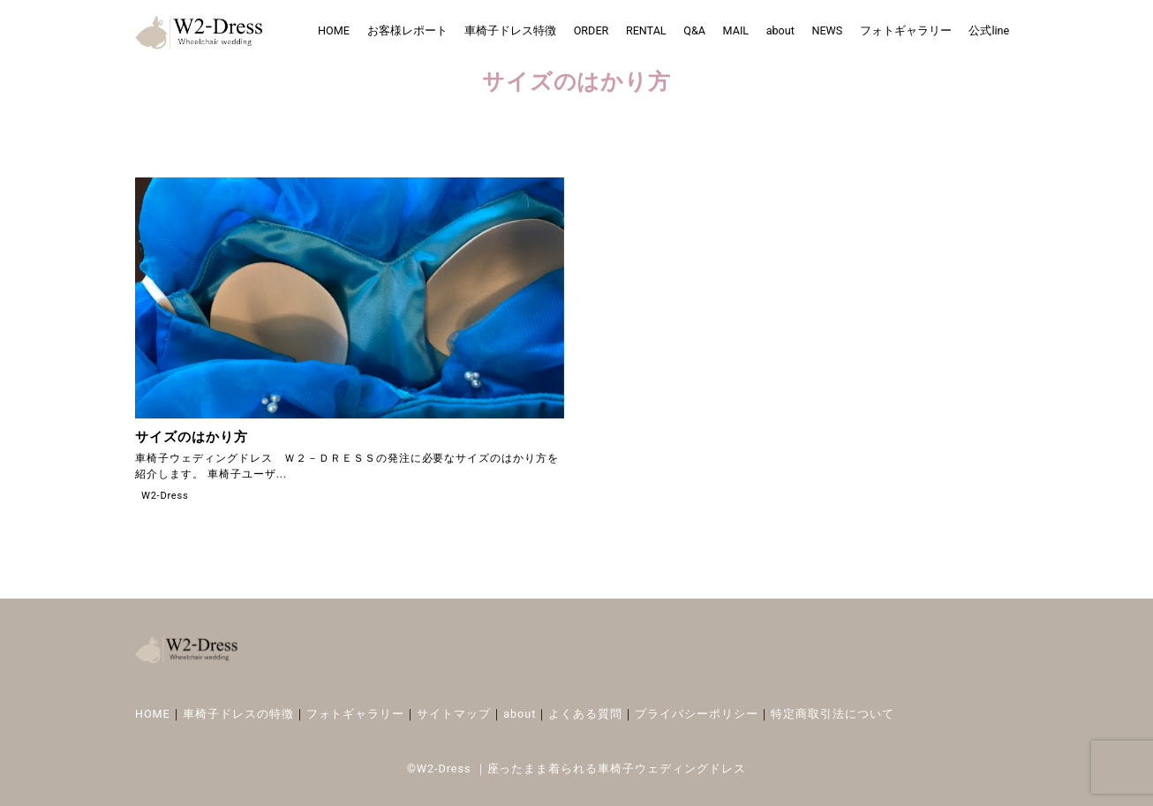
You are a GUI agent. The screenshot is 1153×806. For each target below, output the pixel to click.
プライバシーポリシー (696, 713)
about (780, 30)
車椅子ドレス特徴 (510, 30)
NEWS (826, 30)
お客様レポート (407, 30)
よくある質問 (585, 713)
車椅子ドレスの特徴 (238, 713)
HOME (334, 30)
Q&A (694, 30)
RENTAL (646, 30)
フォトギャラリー (906, 30)
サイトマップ (454, 713)
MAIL (736, 30)
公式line (988, 30)
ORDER (591, 30)
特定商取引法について (832, 713)
